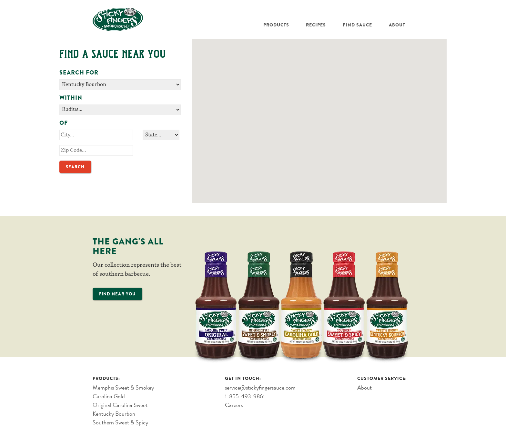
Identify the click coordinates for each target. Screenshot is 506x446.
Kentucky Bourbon (114, 413)
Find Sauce (357, 25)
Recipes (316, 25)
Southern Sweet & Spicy (120, 422)
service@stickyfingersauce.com (260, 387)
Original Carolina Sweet (120, 405)
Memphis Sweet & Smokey (123, 387)
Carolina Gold (109, 396)
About (397, 25)
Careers (234, 405)
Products (276, 25)
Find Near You (117, 294)
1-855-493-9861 (245, 396)
